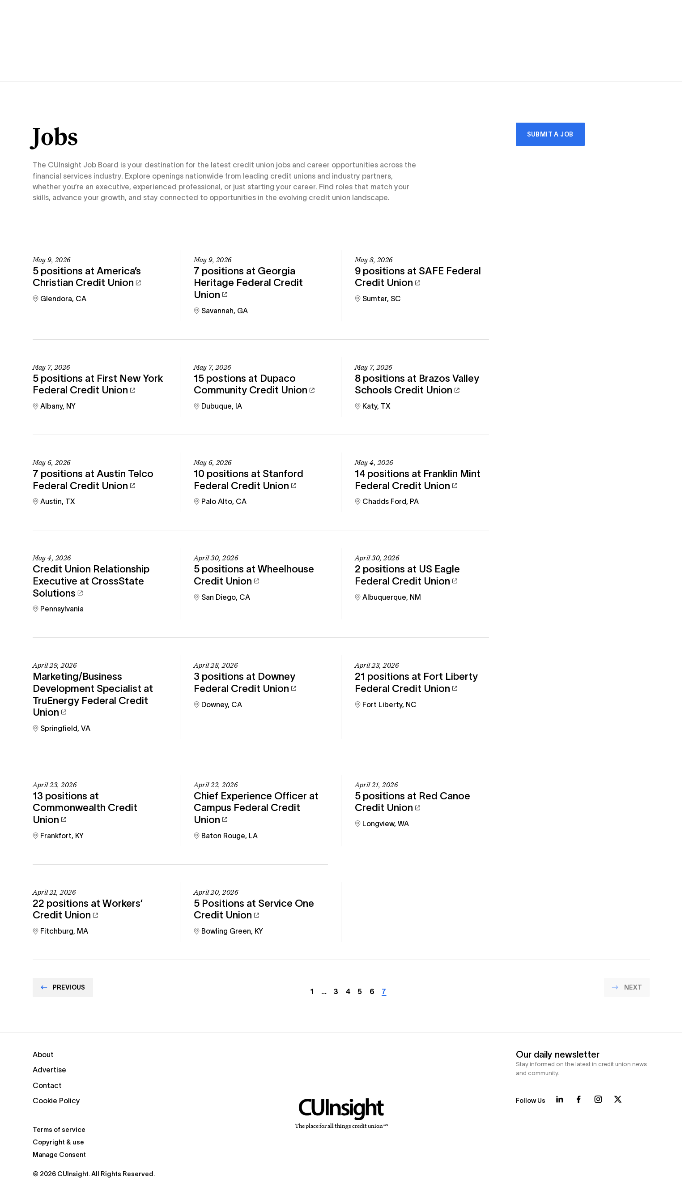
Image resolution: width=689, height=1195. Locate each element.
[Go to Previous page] (63, 987)
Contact (47, 1085)
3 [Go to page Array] (336, 991)
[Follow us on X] (617, 1099)
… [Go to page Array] (324, 991)
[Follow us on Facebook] (578, 1099)
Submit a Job (550, 134)
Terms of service (59, 1129)
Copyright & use (58, 1142)
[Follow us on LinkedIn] (559, 1099)
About (43, 1054)
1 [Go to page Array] (312, 991)
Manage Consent (59, 1154)
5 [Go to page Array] (359, 991)
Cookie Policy (56, 1101)
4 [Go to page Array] (348, 991)
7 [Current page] (384, 991)
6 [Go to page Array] (372, 991)
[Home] (341, 1114)
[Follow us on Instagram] (598, 1099)
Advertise (49, 1070)
